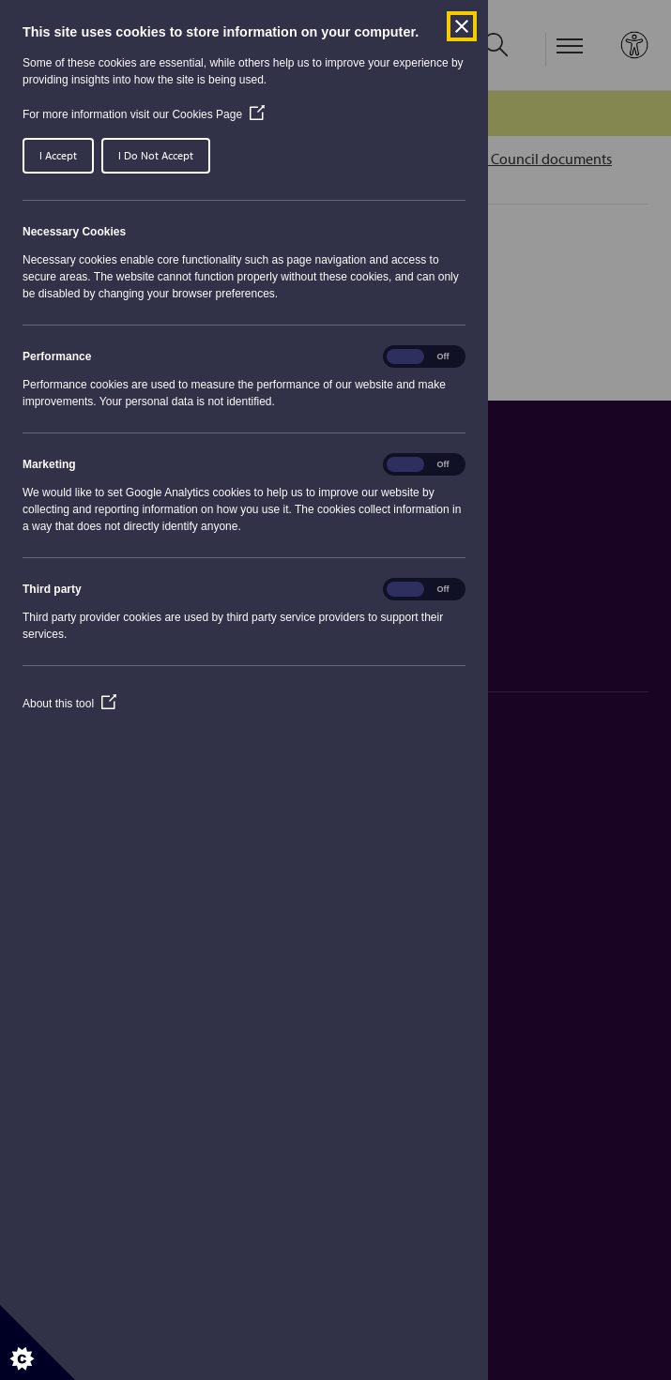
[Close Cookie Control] (461, 26)
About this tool (69, 703)
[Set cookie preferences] (37, 1342)
